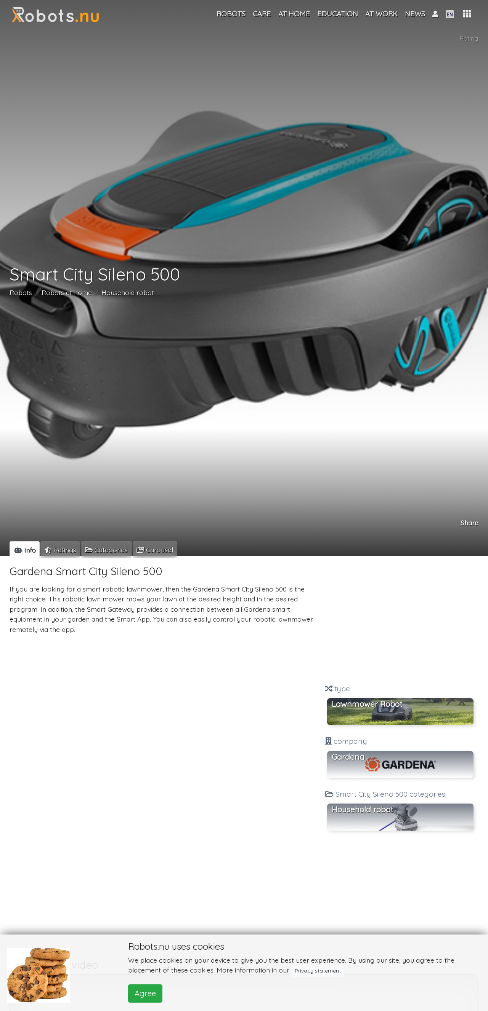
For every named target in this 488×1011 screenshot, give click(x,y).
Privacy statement (318, 970)
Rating (469, 38)
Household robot (127, 293)
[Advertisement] (400, 621)
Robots (21, 293)
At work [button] (381, 13)
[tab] (25, 549)
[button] (467, 14)
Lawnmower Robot (367, 704)
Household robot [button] (362, 809)
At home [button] (294, 13)
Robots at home (67, 293)
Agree (145, 993)
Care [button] (262, 13)
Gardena (348, 757)
